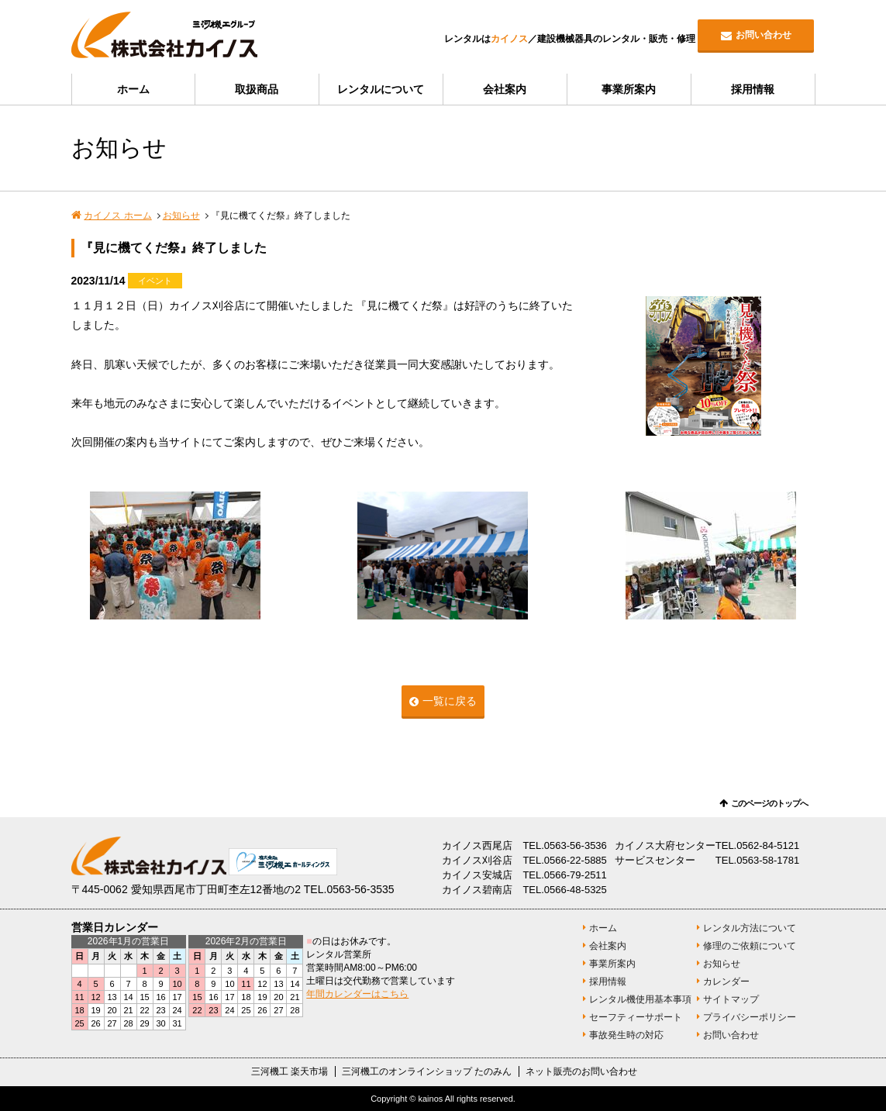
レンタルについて (380, 89)
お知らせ (181, 215)
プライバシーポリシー (749, 1017)
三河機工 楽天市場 (289, 1071)
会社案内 (504, 89)
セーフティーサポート (635, 1017)
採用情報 (752, 89)
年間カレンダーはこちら (357, 994)
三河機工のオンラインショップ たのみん (427, 1071)
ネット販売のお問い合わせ (581, 1071)
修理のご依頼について (749, 945)
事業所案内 (629, 89)
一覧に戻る (449, 701)
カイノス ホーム (117, 215)
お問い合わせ (763, 34)
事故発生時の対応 (626, 1035)
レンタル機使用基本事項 (640, 999)
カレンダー (726, 981)
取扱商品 (256, 89)
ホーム (133, 89)
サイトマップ (731, 999)
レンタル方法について (749, 928)
